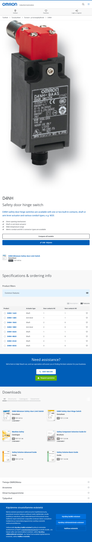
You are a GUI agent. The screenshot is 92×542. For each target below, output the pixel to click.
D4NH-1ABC (12, 318)
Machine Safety (18, 432)
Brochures (12, 399)
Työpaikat (7, 498)
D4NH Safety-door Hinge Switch (69, 411)
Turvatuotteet (16, 17)
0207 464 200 (46, 372)
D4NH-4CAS (12, 341)
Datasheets (35, 399)
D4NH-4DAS (12, 346)
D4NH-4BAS (12, 336)
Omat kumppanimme (13, 493)
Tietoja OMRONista (11, 482)
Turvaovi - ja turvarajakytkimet (34, 17)
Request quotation (46, 378)
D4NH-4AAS (12, 332)
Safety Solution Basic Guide (67, 452)
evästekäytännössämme (29, 530)
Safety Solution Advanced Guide (24, 452)
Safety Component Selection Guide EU (71, 432)
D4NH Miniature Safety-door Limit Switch (28, 411)
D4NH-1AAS (12, 313)
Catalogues (23, 399)
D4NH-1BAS (12, 322)
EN (10, 260)
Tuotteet (5, 17)
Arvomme (7, 487)
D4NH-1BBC (12, 327)
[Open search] (83, 4)
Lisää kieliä (15, 421)
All (5, 399)
